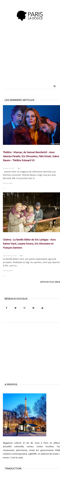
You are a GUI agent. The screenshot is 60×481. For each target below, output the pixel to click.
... (4, 188)
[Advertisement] (29, 58)
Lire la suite (7, 183)
